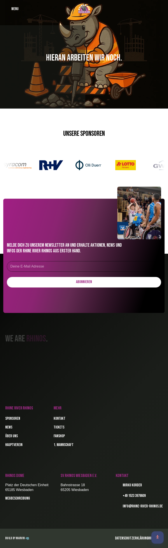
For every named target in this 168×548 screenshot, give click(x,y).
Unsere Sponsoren (84, 133)
